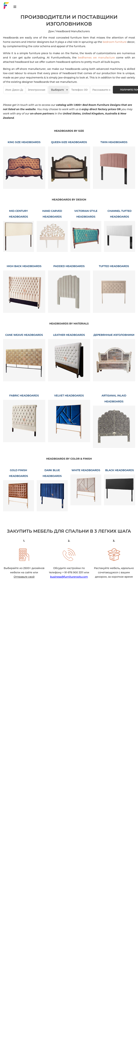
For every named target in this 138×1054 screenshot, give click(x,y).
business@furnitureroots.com (69, 576)
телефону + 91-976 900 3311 (66, 572)
